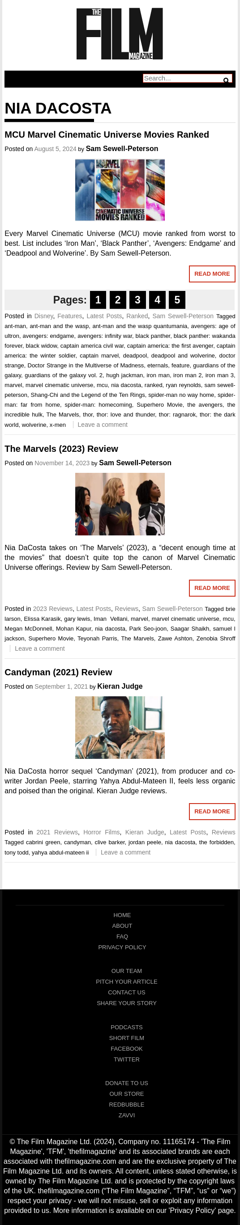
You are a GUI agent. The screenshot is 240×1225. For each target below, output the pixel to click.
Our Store (126, 1093)
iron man (158, 375)
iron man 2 (187, 375)
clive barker (109, 842)
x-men (58, 424)
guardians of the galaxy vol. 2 (64, 375)
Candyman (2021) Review (58, 672)
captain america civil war (92, 345)
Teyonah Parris (97, 638)
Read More (212, 273)
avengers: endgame (48, 336)
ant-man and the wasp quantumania (140, 326)
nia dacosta (126, 385)
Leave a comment (103, 424)
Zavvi (127, 1115)
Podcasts (127, 1027)
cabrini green (43, 842)
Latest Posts (104, 316)
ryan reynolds (183, 385)
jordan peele (145, 842)
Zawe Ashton (175, 638)
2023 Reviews (53, 608)
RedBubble (127, 1104)
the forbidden (216, 842)
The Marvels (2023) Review (61, 449)
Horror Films (101, 832)
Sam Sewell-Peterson (122, 148)
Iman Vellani (110, 618)
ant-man (15, 326)
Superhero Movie (159, 404)
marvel (13, 385)
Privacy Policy (122, 947)
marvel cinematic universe (59, 385)
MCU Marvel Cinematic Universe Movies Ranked (106, 134)
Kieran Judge (119, 686)
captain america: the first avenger (170, 345)
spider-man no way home (181, 394)
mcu (102, 385)
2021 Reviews (57, 832)
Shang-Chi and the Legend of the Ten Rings (88, 394)
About (122, 925)
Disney (43, 316)
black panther (153, 336)
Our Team (126, 971)
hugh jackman (124, 375)
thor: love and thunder (126, 414)
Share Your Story (127, 1003)
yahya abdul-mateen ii (60, 852)
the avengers (205, 404)
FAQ (122, 936)
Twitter (127, 1059)
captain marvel (99, 355)
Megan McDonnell (28, 628)
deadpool (135, 355)
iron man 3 (220, 375)
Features (69, 316)
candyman (77, 842)
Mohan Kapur (73, 628)
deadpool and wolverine (183, 355)
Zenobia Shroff (216, 638)
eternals (157, 365)
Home (122, 915)
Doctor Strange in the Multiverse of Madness (86, 365)
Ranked (137, 316)
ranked (154, 385)
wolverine (34, 424)
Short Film (126, 1038)
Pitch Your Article (127, 981)
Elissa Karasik (42, 618)
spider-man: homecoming (98, 404)
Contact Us (126, 992)
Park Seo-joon (148, 628)
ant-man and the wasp (59, 326)
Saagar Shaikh (190, 628)
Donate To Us (126, 1083)
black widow (41, 345)
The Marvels (63, 414)
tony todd (16, 852)
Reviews (126, 608)
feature (180, 365)
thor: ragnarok (177, 414)
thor (88, 414)
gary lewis (77, 618)
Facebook (127, 1048)
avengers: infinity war (104, 336)
